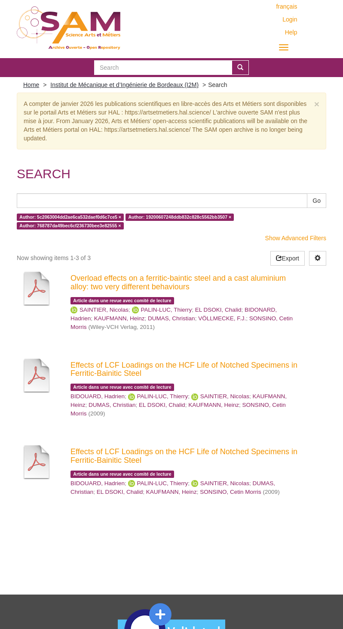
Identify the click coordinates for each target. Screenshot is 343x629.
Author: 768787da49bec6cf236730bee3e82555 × (70, 225)
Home (31, 84)
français (286, 6)
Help (291, 32)
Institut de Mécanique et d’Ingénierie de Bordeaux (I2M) (124, 84)
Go (316, 200)
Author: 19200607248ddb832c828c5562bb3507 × (179, 217)
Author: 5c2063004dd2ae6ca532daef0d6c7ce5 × (70, 217)
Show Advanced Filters (295, 238)
